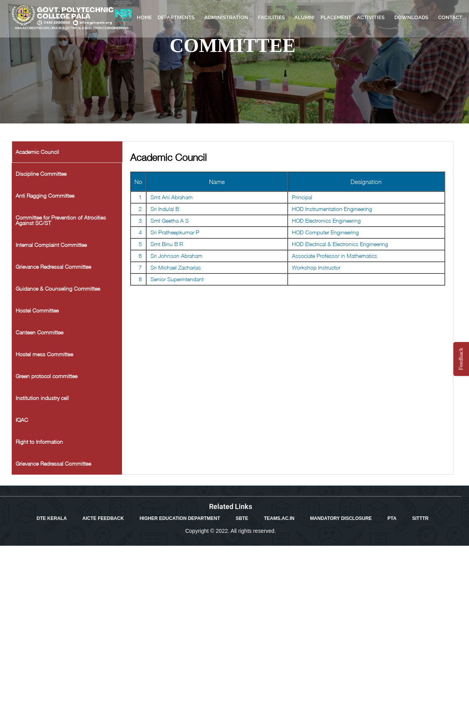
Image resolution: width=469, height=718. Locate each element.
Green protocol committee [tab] (46, 376)
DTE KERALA (52, 518)
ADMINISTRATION (228, 17)
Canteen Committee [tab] (39, 332)
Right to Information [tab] (39, 441)
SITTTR (420, 518)
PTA (391, 518)
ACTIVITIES (372, 17)
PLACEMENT (335, 17)
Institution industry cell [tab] (42, 398)
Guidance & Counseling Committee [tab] (58, 288)
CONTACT (450, 17)
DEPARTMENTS (178, 17)
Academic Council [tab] (37, 151)
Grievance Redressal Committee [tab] (53, 266)
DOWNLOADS (413, 17)
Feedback (461, 359)
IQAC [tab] (22, 419)
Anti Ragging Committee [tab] (45, 195)
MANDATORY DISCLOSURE (341, 518)
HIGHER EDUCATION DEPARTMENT (180, 518)
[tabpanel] (287, 217)
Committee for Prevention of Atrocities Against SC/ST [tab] (61, 220)
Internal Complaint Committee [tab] (51, 244)
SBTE (242, 518)
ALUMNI (304, 17)
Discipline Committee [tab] (41, 173)
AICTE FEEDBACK (103, 518)
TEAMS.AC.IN (279, 518)
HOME (144, 17)
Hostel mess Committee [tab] (44, 354)
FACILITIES (273, 17)
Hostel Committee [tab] (37, 310)
